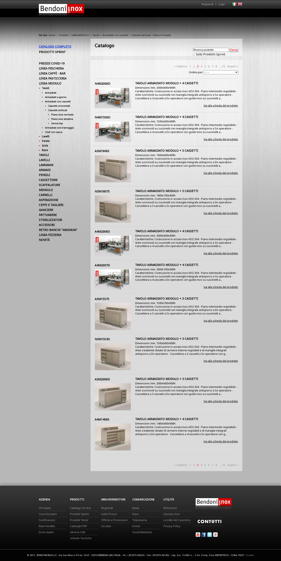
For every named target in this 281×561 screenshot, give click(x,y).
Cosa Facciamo (48, 514)
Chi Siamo (45, 508)
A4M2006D (102, 231)
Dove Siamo (46, 532)
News (135, 508)
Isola (45, 145)
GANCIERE (46, 210)
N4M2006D (102, 84)
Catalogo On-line (80, 508)
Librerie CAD (77, 532)
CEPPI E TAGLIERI (51, 205)
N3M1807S (102, 191)
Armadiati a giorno (55, 97)
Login (221, 4)
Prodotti (150, 14)
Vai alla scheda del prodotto (221, 105)
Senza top (57, 123)
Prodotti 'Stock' (79, 520)
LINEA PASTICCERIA (52, 78)
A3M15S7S (102, 299)
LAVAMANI (46, 165)
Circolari (106, 526)
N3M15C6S (102, 339)
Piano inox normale (62, 114)
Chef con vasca (53, 132)
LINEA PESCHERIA (51, 68)
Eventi (136, 526)
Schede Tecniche (81, 538)
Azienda (133, 14)
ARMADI (44, 170)
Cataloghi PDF (78, 526)
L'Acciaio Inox (171, 514)
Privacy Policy (171, 526)
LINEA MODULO (80, 35)
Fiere (135, 514)
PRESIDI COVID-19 (52, 63)
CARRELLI (45, 195)
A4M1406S (102, 419)
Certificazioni (47, 520)
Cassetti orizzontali (59, 105)
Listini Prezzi (109, 514)
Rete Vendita (47, 526)
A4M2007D (102, 265)
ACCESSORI (47, 225)
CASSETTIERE (48, 180)
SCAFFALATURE (49, 185)
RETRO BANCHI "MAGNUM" (58, 230)
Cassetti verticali (141, 35)
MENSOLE (46, 190)
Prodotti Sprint (52, 52)
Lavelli (45, 136)
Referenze (170, 508)
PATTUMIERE (48, 215)
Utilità (221, 14)
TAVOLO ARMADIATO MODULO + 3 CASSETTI (166, 151)
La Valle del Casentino (177, 520)
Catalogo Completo (55, 46)
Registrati (208, 4)
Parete (46, 141)
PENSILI (44, 175)
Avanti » (232, 66)
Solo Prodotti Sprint (210, 54)
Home (117, 13)
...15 (222, 66)
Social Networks (142, 532)
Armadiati (50, 92)
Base (45, 150)
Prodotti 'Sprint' (79, 514)
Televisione (139, 520)
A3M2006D (102, 379)
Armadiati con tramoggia (59, 127)
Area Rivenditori (173, 14)
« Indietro (180, 66)
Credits (250, 555)
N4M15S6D (102, 117)
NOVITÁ (44, 240)
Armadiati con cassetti (115, 35)
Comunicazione (200, 14)
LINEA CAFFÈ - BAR (52, 73)
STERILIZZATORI (50, 220)
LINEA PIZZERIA (50, 235)
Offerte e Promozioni (114, 520)
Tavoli (95, 35)
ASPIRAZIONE (48, 200)
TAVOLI (44, 155)
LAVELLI (44, 160)
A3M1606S (102, 151)
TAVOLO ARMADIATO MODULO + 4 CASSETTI (166, 83)
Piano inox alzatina (62, 118)
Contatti (236, 13)
